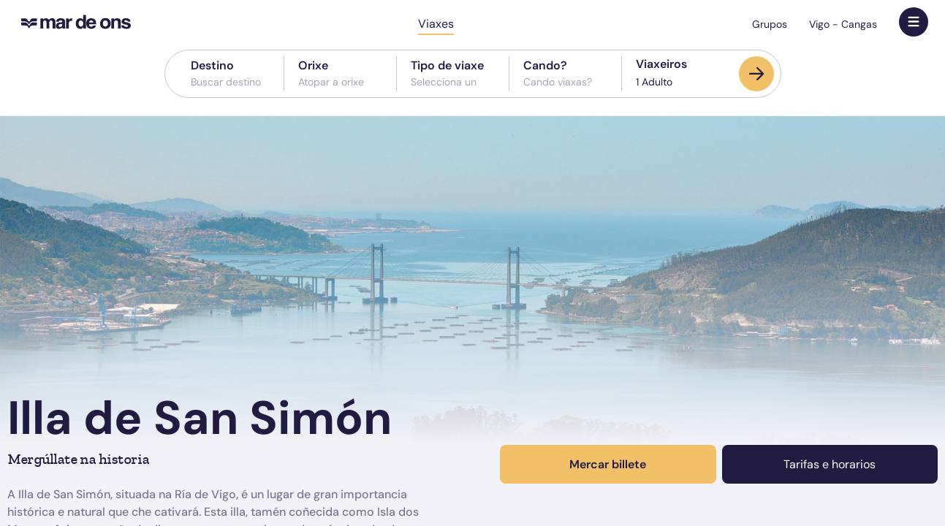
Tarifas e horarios (829, 464)
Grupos (769, 24)
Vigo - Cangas (843, 24)
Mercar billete (607, 464)
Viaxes (436, 23)
